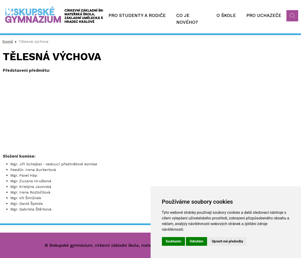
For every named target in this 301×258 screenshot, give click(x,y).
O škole (226, 15)
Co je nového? (187, 19)
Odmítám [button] (196, 241)
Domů (7, 41)
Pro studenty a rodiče (137, 15)
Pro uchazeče (263, 15)
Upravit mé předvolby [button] (227, 241)
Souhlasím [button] (173, 241)
